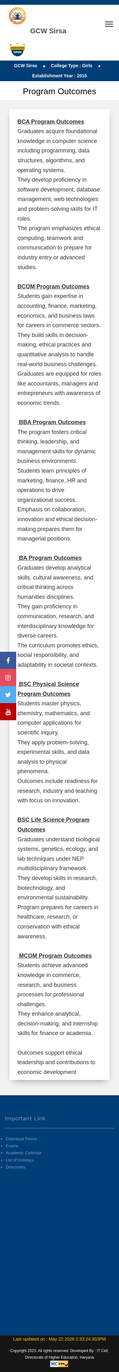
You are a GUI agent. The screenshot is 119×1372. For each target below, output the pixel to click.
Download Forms (21, 1147)
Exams (12, 1154)
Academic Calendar (24, 1161)
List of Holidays (20, 1168)
